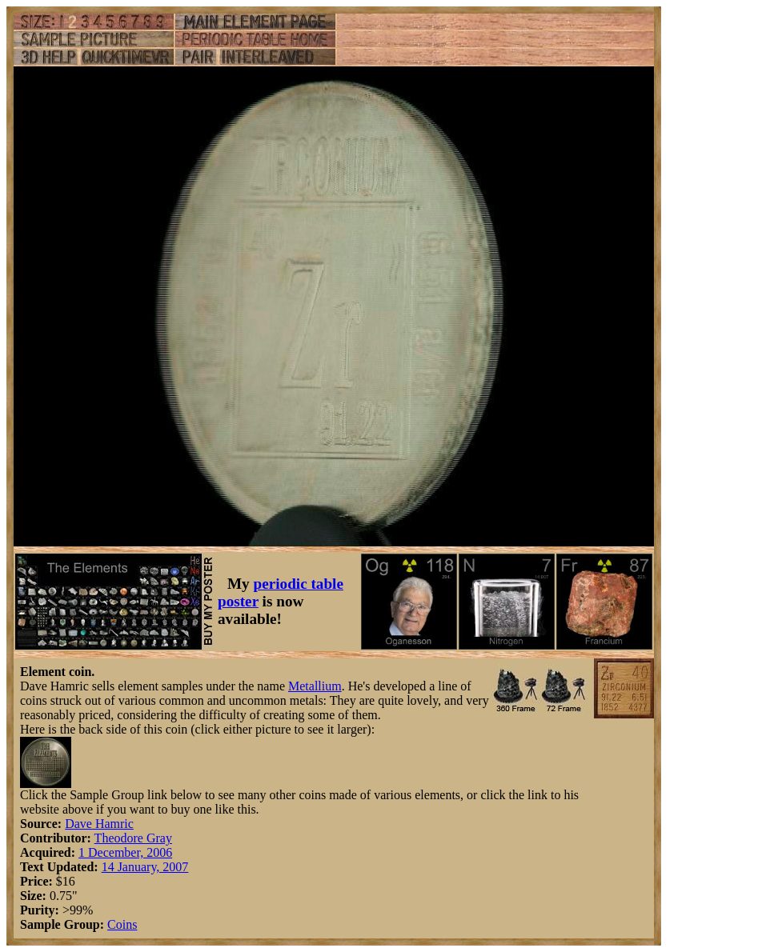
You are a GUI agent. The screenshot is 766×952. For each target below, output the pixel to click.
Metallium (315, 686)
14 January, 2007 (145, 867)
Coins (122, 924)
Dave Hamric (99, 823)
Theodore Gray (133, 838)
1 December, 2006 (125, 852)
